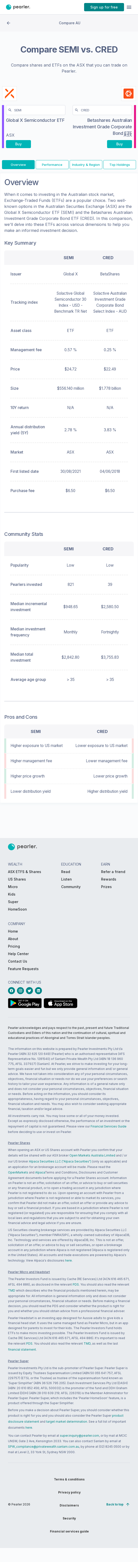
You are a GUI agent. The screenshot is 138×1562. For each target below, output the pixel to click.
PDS (76, 1284)
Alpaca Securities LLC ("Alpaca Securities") (60, 1161)
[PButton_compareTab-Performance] (52, 168)
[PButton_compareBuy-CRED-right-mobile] (119, 146)
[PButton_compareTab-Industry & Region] (86, 168)
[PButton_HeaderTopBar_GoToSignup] (104, 7)
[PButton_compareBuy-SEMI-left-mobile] (18, 146)
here (68, 1260)
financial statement (22, 1349)
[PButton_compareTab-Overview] (18, 168)
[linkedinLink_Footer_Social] (39, 990)
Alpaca (40, 1172)
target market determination (66, 1421)
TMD (11, 1290)
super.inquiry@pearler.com (79, 1435)
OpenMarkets (18, 1172)
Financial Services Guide (109, 1126)
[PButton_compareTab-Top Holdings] (119, 168)
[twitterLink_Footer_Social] (30, 990)
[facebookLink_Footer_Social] (12, 990)
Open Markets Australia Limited (92, 1155)
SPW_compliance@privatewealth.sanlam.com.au (43, 1446)
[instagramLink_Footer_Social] (21, 990)
